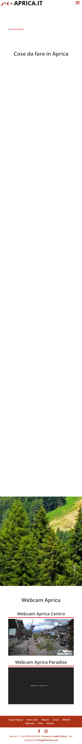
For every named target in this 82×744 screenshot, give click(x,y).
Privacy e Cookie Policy (54, 736)
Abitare (45, 719)
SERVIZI (66, 719)
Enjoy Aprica (17, 29)
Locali (56, 719)
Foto (40, 723)
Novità (50, 723)
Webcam (29, 723)
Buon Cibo (32, 719)
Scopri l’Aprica (16, 719)
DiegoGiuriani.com (48, 740)
